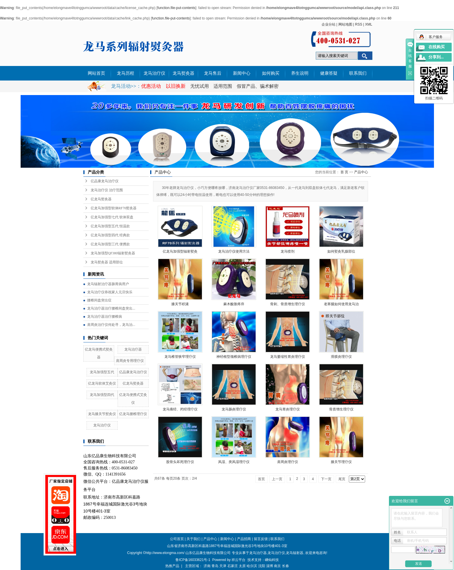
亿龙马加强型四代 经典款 (110, 235)
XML (368, 24)
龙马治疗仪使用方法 (234, 251)
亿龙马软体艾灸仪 (102, 383)
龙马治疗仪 (154, 73)
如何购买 (270, 73)
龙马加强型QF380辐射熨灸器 (113, 253)
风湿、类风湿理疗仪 (234, 462)
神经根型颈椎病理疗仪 (233, 357)
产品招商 (244, 539)
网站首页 (96, 73)
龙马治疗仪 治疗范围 (107, 190)
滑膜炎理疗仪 (341, 357)
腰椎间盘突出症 (99, 300)
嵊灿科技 (272, 560)
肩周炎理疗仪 (287, 462)
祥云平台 (238, 560)
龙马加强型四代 (102, 395)
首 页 (344, 172)
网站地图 (345, 24)
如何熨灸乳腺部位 (341, 251)
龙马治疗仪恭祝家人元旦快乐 (109, 292)
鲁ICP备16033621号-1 (192, 560)
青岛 (214, 566)
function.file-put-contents (176, 8)
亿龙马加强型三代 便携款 (110, 244)
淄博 (269, 566)
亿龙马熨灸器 (101, 199)
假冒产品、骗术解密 (258, 86)
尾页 (341, 479)
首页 (261, 479)
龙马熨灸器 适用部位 (107, 262)
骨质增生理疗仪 (341, 409)
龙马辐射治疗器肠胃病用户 (108, 284)
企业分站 (328, 24)
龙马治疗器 (133, 349)
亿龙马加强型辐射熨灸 (180, 251)
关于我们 (193, 539)
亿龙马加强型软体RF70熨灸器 (114, 208)
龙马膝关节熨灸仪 (102, 414)
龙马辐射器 (294, 553)
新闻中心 (241, 73)
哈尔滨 (252, 566)
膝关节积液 (180, 304)
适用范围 (222, 86)
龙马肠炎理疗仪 (234, 409)
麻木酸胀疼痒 (233, 304)
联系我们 (358, 73)
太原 (242, 566)
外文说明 (96, 87)
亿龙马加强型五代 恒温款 (110, 226)
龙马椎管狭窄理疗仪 (180, 357)
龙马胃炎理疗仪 (287, 409)
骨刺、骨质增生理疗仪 (287, 304)
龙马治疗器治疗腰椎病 (104, 317)
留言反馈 (261, 539)
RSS (358, 24)
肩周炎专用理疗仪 (130, 361)
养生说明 (299, 73)
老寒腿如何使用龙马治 (341, 304)
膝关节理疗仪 (341, 462)
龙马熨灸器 (183, 73)
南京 (277, 566)
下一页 (326, 479)
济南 (207, 566)
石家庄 (232, 566)
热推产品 (172, 566)
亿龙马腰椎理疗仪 (133, 414)
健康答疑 (329, 73)
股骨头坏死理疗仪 (180, 462)
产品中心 (361, 172)
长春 (285, 566)
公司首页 (177, 539)
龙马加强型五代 (102, 372)
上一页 (277, 479)
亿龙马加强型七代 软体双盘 (112, 217)
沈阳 (261, 566)
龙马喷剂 (288, 251)
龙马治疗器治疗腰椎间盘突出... (111, 308)
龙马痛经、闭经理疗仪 (180, 409)
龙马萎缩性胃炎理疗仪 (287, 357)
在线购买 (436, 47)
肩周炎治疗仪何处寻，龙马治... (111, 325)
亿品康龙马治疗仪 (105, 181)
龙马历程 (125, 73)
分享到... (436, 57)
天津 (222, 566)
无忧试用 (200, 86)
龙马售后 (212, 73)
